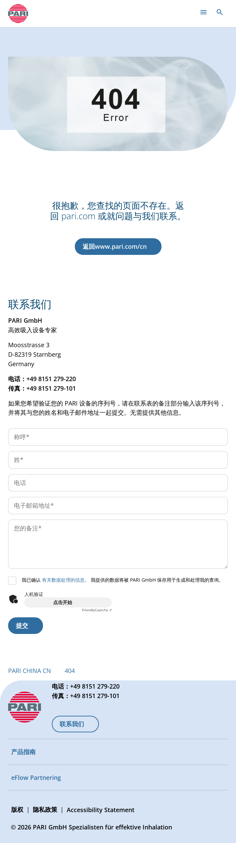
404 (70, 671)
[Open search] (220, 12)
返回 (115, 246)
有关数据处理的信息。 (65, 580)
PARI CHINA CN (29, 671)
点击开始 (62, 602)
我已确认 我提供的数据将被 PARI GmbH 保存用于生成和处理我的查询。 (122, 580)
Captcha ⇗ (97, 609)
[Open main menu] (203, 12)
